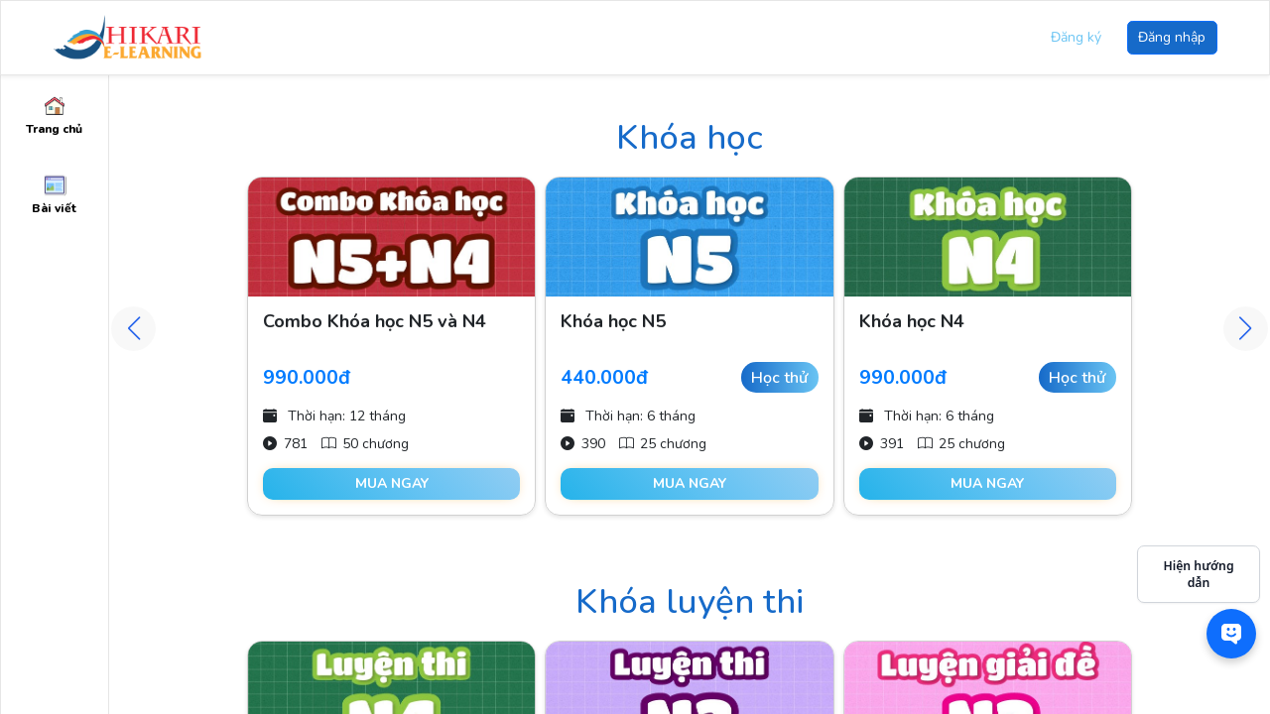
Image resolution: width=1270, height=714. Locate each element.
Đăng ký (1076, 37)
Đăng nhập (1172, 37)
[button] (1245, 328)
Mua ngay (392, 483)
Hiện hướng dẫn (1198, 574)
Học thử (779, 378)
